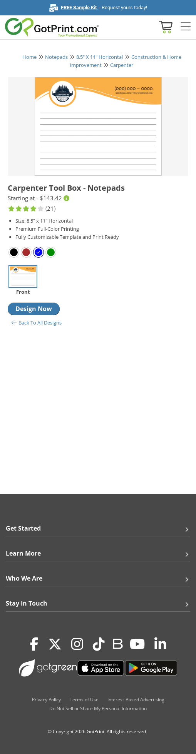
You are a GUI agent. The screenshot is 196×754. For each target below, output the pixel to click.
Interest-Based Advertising (135, 699)
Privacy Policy (46, 699)
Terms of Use (84, 699)
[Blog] (117, 643)
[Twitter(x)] (55, 644)
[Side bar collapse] (185, 27)
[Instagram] (77, 644)
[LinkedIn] (160, 644)
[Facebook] (34, 644)
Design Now (33, 309)
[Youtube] (137, 644)
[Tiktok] (99, 644)
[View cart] (165, 26)
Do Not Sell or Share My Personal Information (98, 708)
